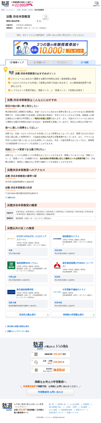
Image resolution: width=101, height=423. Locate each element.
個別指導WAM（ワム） (28, 263)
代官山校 (12, 277)
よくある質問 (75, 404)
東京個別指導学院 (25, 289)
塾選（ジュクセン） (8, 10)
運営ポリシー (80, 410)
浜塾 (18, 10)
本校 (10, 250)
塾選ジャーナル (72, 412)
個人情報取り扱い (55, 407)
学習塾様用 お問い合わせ (50, 392)
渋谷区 (30, 10)
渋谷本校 (58, 250)
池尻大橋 (12, 303)
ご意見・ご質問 (71, 407)
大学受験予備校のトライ (74, 289)
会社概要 (84, 407)
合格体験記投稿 (66, 410)
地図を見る (11, 197)
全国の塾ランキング (56, 412)
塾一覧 (51, 404)
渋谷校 (57, 277)
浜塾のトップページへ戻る (18, 331)
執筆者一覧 (62, 404)
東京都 (24, 10)
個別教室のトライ (70, 236)
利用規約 (86, 404)
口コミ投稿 (53, 410)
